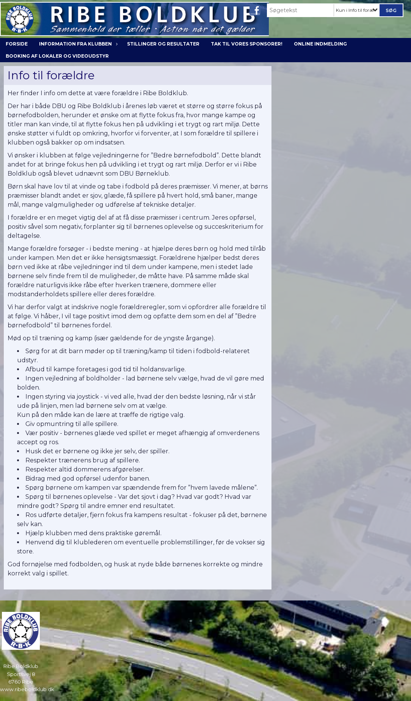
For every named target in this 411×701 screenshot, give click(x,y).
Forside (17, 44)
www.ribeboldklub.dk (27, 689)
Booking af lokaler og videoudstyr (57, 56)
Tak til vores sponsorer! (246, 44)
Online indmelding (320, 44)
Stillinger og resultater (163, 44)
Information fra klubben (77, 44)
